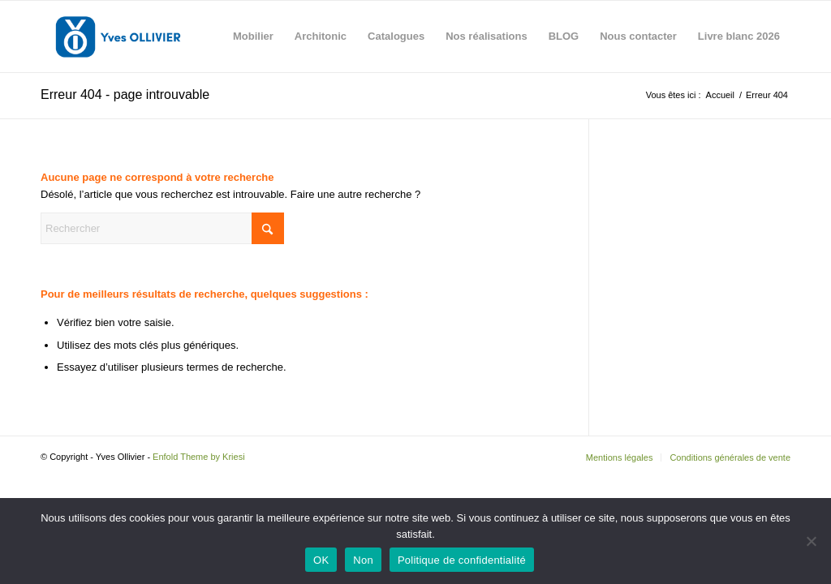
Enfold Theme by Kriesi (199, 457)
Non (363, 560)
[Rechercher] (162, 228)
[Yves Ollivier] (118, 36)
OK (321, 560)
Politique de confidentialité (462, 560)
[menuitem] (253, 36)
